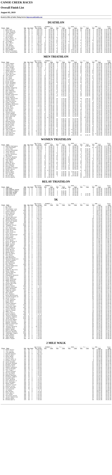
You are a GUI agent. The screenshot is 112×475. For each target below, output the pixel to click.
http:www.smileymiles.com (34, 17)
